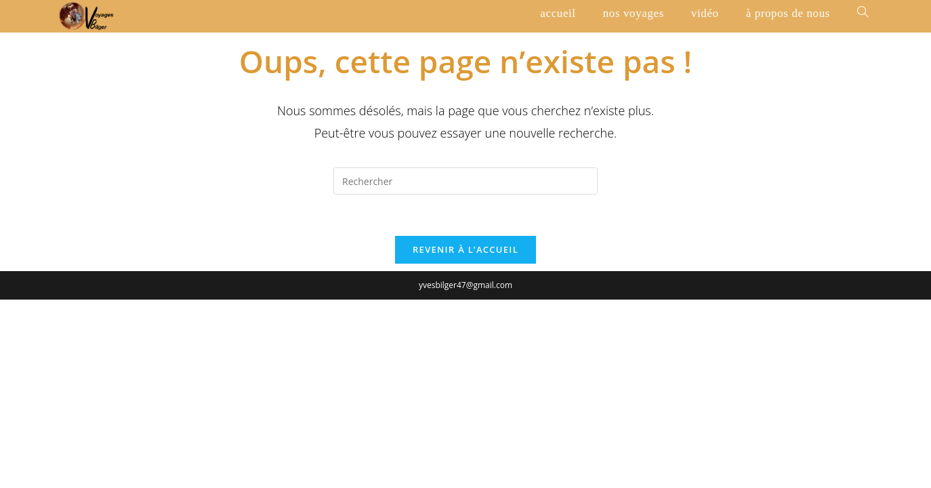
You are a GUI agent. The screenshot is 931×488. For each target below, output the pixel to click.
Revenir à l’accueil (465, 249)
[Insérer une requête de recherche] (465, 181)
